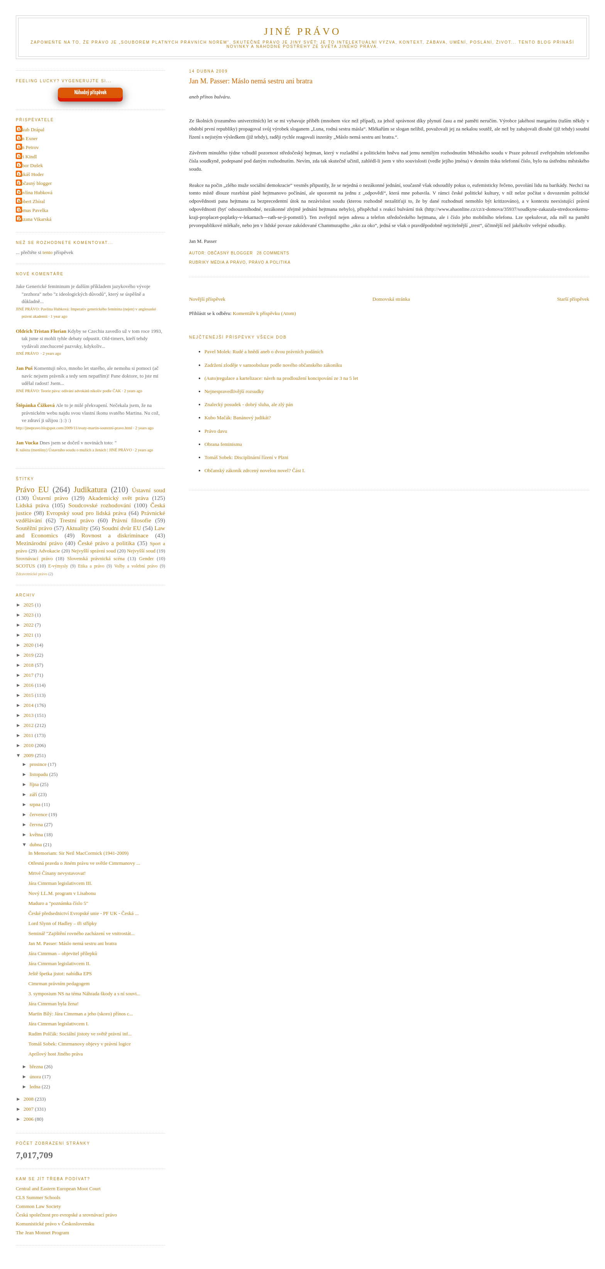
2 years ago (52, 353)
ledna (36, 1086)
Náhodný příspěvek (90, 92)
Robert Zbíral (31, 201)
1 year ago (59, 316)
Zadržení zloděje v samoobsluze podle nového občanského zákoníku (273, 365)
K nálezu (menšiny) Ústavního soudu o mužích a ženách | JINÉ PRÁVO (74, 450)
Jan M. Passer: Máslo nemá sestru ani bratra (251, 81)
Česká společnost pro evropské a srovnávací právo (66, 1215)
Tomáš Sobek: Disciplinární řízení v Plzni (246, 457)
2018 (29, 665)
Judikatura (90, 489)
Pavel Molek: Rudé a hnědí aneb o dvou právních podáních (263, 351)
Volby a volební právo (135, 566)
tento (47, 252)
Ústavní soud (148, 490)
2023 (29, 615)
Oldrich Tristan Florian (41, 331)
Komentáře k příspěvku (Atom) (264, 313)
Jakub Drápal (31, 129)
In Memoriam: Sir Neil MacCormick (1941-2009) (78, 853)
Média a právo (228, 262)
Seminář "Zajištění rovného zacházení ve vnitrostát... (81, 933)
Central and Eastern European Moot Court (58, 1188)
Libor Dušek (30, 165)
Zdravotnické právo (31, 574)
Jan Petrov (28, 147)
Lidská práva (32, 505)
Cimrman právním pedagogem (59, 983)
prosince (39, 764)
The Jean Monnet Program (42, 1232)
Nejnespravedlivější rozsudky (234, 391)
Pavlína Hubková (35, 192)
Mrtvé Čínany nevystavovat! (57, 873)
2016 (29, 685)
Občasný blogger (35, 183)
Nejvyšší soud (141, 551)
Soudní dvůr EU (121, 528)
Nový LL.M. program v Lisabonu (62, 893)
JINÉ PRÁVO (302, 31)
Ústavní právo (50, 498)
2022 (29, 625)
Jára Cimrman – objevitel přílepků (62, 953)
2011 (29, 735)
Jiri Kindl (27, 156)
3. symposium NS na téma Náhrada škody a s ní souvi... (84, 993)
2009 (29, 755)
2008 (29, 1099)
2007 (29, 1109)
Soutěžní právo (34, 528)
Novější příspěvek (207, 299)
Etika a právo (91, 566)
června (37, 824)
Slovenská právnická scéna (96, 558)
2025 (29, 605)
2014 (29, 705)
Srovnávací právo (34, 558)
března (37, 1066)
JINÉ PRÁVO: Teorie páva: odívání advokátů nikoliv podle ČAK (68, 391)
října (35, 784)
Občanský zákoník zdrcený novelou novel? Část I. (254, 470)
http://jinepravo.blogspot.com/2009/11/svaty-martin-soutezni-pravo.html (74, 428)
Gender (146, 558)
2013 (29, 715)
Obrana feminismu (223, 444)
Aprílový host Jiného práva (55, 1054)
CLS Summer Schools (38, 1197)
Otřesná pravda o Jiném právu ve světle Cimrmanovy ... (84, 863)
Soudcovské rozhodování (99, 505)
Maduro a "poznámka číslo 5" (58, 903)
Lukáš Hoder (31, 174)
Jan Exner (28, 138)
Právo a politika (270, 262)
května (37, 834)
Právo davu (215, 431)
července (39, 814)
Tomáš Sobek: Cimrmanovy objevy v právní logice (79, 1044)
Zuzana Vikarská (34, 219)
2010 (29, 745)
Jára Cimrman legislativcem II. (59, 963)
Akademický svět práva (118, 498)
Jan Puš (24, 368)
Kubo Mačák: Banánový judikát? (237, 417)
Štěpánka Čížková (35, 405)
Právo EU (32, 489)
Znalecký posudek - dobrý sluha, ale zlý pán (248, 404)
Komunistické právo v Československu (55, 1224)
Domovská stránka (391, 299)
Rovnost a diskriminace (115, 535)
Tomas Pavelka (33, 210)
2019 (29, 655)
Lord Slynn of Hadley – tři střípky (62, 923)
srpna (36, 804)
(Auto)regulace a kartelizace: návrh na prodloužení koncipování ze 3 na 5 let (281, 378)
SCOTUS (25, 566)
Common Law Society (38, 1206)
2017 (29, 675)
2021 (29, 635)
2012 (29, 725)
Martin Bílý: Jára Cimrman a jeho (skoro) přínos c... (80, 1014)
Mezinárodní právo (39, 543)
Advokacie (49, 551)
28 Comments (273, 253)
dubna (36, 844)
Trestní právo (76, 520)
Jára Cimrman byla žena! (53, 1003)
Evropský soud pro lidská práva (86, 513)
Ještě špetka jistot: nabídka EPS (60, 973)
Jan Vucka (27, 443)
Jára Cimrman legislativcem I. (58, 1024)
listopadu (39, 774)
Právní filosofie (131, 520)
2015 (29, 695)
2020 (29, 645)
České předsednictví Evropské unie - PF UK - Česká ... (83, 913)
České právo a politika (106, 543)
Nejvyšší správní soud (93, 551)
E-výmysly (58, 566)
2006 (29, 1119)
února (36, 1076)
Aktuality (77, 528)
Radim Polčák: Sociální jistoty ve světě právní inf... (80, 1034)
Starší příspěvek (573, 299)
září (34, 794)
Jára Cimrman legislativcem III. (60, 883)
